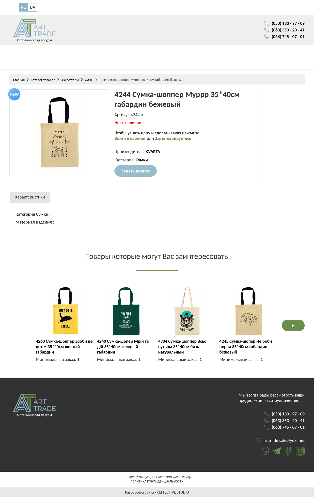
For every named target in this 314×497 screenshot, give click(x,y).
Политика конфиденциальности (157, 481)
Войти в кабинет (130, 138)
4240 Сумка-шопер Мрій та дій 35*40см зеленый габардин (123, 347)
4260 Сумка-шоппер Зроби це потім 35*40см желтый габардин (64, 347)
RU (23, 7)
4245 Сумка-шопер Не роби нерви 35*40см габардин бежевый (246, 347)
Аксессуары (70, 80)
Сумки (89, 80)
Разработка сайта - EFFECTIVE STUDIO (157, 492)
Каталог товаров (43, 80)
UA (32, 7)
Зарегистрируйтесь (173, 138)
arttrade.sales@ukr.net (284, 440)
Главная (19, 80)
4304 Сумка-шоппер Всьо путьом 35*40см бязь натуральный (182, 347)
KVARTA (153, 151)
